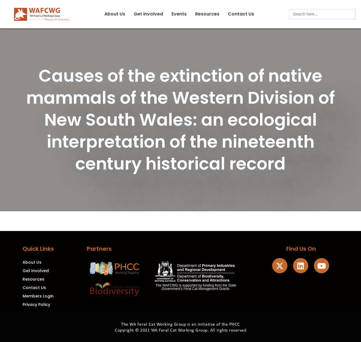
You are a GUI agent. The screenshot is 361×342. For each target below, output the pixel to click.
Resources (207, 14)
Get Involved (148, 14)
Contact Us (241, 14)
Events (179, 14)
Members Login (38, 296)
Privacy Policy (36, 304)
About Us (114, 14)
